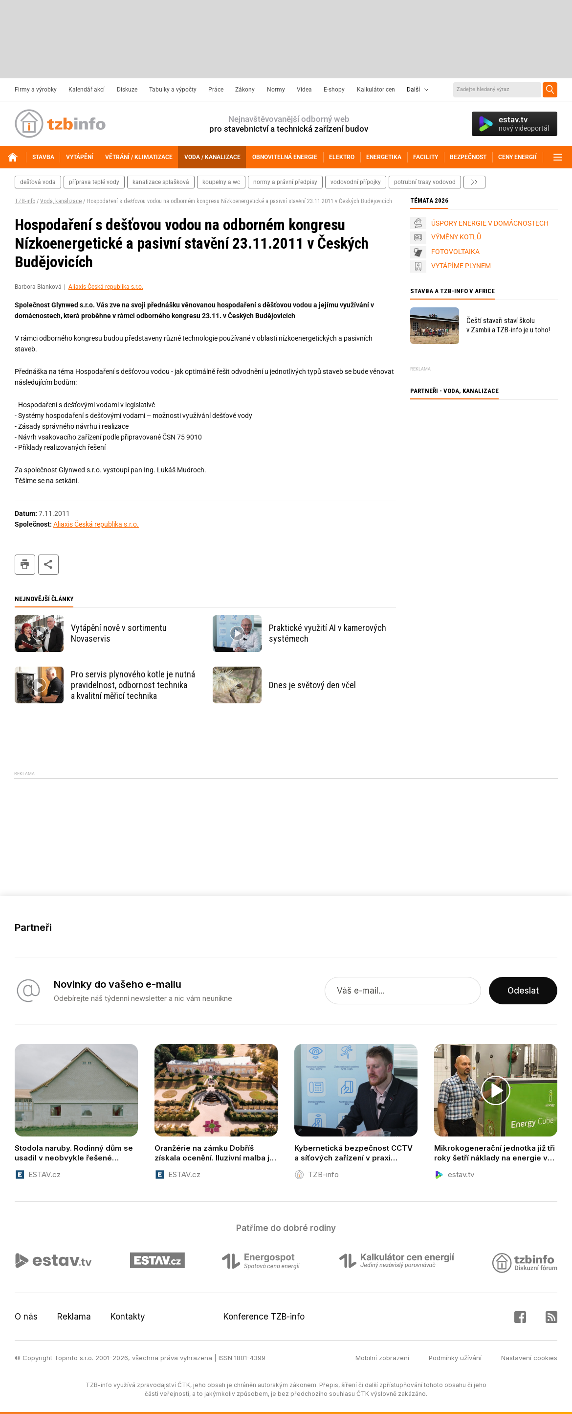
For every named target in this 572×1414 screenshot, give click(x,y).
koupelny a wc (221, 182)
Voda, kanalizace (61, 201)
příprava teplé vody (94, 182)
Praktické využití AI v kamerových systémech (327, 633)
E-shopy (334, 89)
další (474, 182)
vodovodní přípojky (355, 182)
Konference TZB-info (264, 1316)
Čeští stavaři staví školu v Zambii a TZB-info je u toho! (508, 325)
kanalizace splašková (160, 182)
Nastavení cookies (529, 1358)
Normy (276, 89)
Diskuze (127, 89)
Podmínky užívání (455, 1358)
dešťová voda (38, 182)
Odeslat (523, 991)
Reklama (74, 1316)
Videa (304, 89)
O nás (26, 1316)
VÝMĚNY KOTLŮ (456, 237)
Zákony (245, 89)
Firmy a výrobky (36, 89)
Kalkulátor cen (376, 89)
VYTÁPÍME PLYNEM (461, 266)
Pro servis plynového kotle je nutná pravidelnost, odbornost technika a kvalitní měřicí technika (133, 685)
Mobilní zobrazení (382, 1358)
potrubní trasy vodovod (425, 182)
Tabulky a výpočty (173, 89)
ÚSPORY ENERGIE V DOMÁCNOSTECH (490, 223)
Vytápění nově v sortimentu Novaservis (119, 633)
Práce (215, 89)
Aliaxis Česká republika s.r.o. (105, 286)
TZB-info (25, 201)
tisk (25, 564)
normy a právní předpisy (285, 182)
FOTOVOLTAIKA (455, 251)
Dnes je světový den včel (312, 685)
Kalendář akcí (86, 89)
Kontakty (127, 1316)
